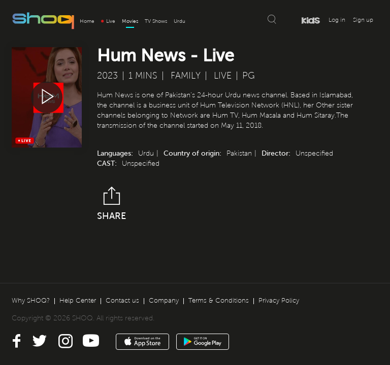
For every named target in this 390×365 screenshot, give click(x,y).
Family (186, 75)
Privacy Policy (278, 300)
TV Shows (156, 21)
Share (111, 204)
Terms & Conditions (218, 300)
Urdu (179, 21)
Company (164, 300)
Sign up (363, 20)
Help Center (77, 300)
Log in (337, 20)
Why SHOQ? (31, 300)
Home (87, 21)
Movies (130, 21)
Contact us (122, 300)
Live (108, 21)
